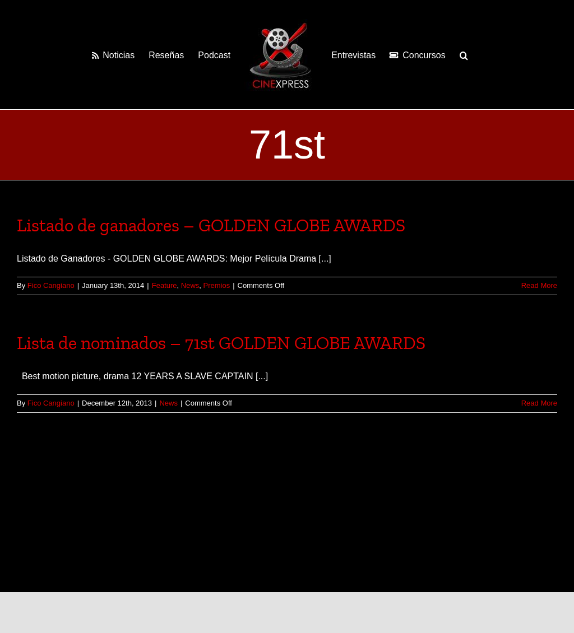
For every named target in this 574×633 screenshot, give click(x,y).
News (190, 285)
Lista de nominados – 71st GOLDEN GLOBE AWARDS (221, 342)
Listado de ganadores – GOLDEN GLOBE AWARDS (211, 225)
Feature (164, 285)
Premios (216, 285)
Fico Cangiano (51, 285)
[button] (464, 55)
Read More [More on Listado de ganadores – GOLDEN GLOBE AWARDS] (539, 285)
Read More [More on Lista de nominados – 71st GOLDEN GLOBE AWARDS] (539, 403)
